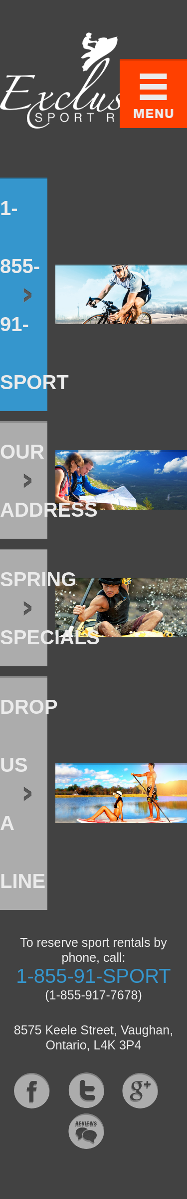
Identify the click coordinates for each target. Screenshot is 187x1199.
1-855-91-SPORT (93, 976)
